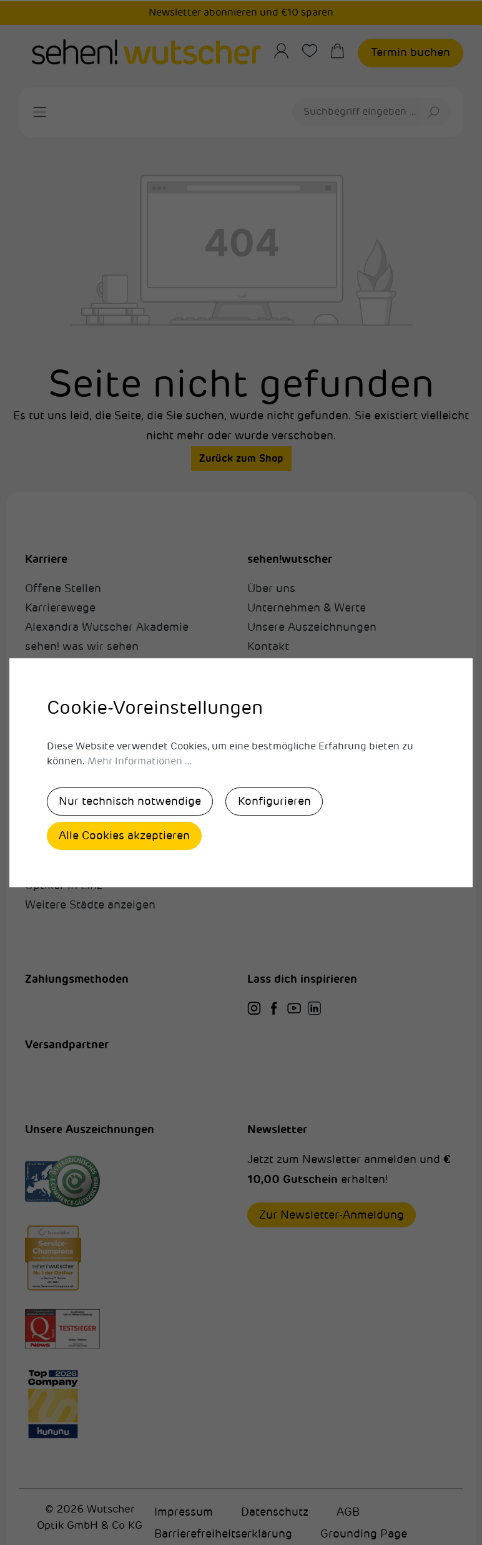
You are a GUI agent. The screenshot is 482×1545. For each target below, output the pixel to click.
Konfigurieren (277, 800)
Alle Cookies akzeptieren (125, 835)
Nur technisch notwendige (131, 800)
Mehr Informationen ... (139, 760)
